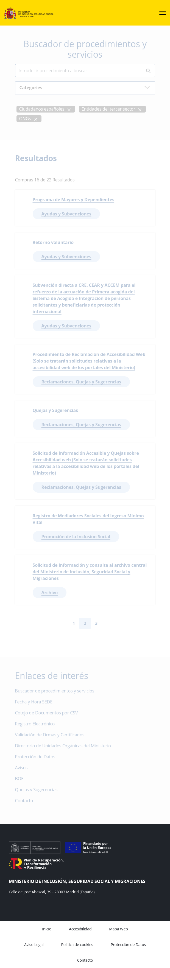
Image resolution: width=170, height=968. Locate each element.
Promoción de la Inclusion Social (75, 537)
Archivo (49, 593)
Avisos (21, 768)
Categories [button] (85, 87)
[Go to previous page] (63, 623)
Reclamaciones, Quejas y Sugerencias (81, 382)
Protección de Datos (35, 757)
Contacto (28, 801)
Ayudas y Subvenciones (66, 214)
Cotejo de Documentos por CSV (50, 713)
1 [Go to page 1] (74, 623)
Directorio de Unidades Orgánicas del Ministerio (63, 746)
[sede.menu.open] (162, 13)
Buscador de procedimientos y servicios (54, 691)
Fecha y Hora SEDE (33, 702)
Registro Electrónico (35, 724)
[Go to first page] (55, 623)
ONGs (25, 119)
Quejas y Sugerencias (55, 410)
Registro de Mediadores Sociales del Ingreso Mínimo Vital (88, 519)
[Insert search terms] (78, 70)
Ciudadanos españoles (42, 109)
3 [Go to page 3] (96, 623)
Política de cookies (77, 944)
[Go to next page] (106, 623)
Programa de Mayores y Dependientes (74, 200)
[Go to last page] (115, 623)
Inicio (46, 928)
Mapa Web (118, 928)
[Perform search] (148, 71)
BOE (23, 779)
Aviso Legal (33, 944)
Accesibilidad (80, 928)
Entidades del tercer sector (108, 109)
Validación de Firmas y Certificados (53, 735)
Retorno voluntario (53, 242)
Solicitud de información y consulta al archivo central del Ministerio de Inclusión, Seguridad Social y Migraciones (90, 571)
